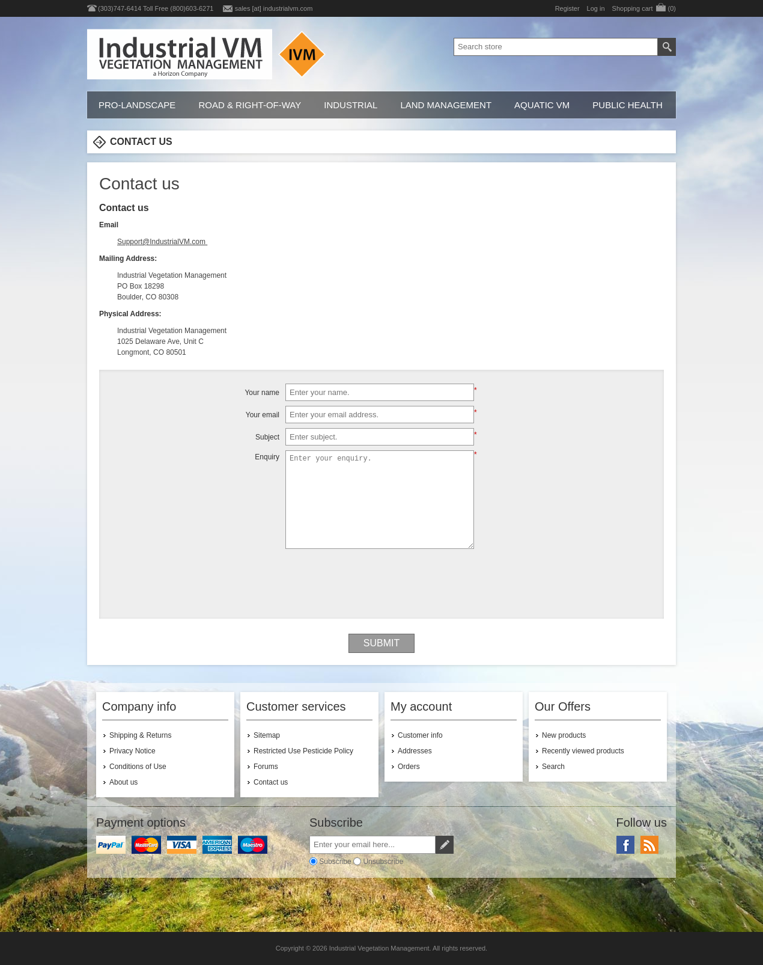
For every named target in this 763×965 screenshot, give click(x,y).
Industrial (350, 105)
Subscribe (335, 861)
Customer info (420, 735)
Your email (262, 415)
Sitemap (267, 735)
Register (567, 8)
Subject (267, 437)
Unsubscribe (383, 861)
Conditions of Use (137, 766)
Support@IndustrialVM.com (161, 241)
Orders (409, 766)
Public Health (627, 105)
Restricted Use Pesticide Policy (303, 751)
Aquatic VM (542, 105)
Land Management (445, 105)
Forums (266, 766)
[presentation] (381, 577)
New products (564, 735)
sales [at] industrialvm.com (274, 8)
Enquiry (267, 457)
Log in (596, 8)
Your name (262, 392)
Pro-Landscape (137, 105)
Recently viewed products (583, 751)
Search (553, 766)
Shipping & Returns (140, 735)
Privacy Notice (132, 751)
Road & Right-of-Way (249, 105)
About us (123, 782)
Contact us (271, 782)
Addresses (415, 751)
